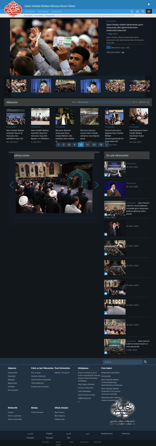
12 (94, 144)
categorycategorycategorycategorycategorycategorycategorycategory (106, 102)
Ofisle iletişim (61, 408)
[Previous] (58, 144)
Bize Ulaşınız (84, 442)
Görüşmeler (50, 16)
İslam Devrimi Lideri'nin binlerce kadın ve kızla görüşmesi (137, 344)
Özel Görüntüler (62, 368)
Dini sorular (43, 11)
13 (101, 144)
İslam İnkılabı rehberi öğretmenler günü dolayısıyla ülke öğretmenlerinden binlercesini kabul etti (124, 27)
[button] (149, 11)
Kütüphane (83, 368)
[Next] (107, 144)
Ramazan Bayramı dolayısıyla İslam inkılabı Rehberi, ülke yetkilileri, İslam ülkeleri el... (65, 135)
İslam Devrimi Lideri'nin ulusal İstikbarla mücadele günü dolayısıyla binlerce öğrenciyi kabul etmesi (137, 208)
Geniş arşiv (56, 11)
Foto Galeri (38, 16)
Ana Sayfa (30, 11)
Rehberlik (12, 408)
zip (122, 52)
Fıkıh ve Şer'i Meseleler (42, 368)
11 (87, 144)
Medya (34, 408)
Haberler (12, 368)
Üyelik (71, 442)
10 (81, 144)
